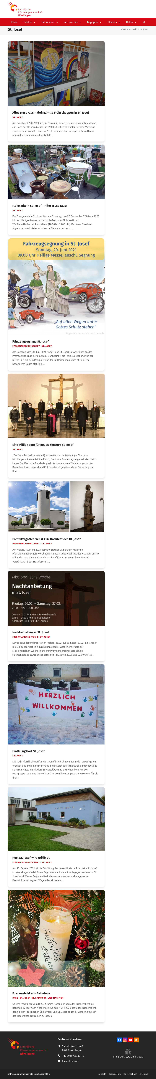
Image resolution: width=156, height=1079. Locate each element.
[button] (144, 22)
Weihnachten (55, 998)
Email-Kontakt (70, 1061)
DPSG (15, 998)
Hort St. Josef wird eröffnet (31, 858)
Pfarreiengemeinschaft (26, 346)
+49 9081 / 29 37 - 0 (73, 1055)
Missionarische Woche (25, 637)
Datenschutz (130, 1074)
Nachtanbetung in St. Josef (30, 632)
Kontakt (102, 1074)
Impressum (115, 1074)
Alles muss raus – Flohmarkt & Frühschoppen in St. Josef (50, 112)
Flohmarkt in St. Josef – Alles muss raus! (39, 206)
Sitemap (144, 1074)
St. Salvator (38, 998)
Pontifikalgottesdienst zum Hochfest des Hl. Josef (46, 539)
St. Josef (17, 117)
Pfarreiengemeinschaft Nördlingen (27, 1074)
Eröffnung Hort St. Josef (28, 751)
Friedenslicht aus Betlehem (31, 993)
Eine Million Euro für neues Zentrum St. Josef (42, 445)
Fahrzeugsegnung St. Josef (30, 341)
